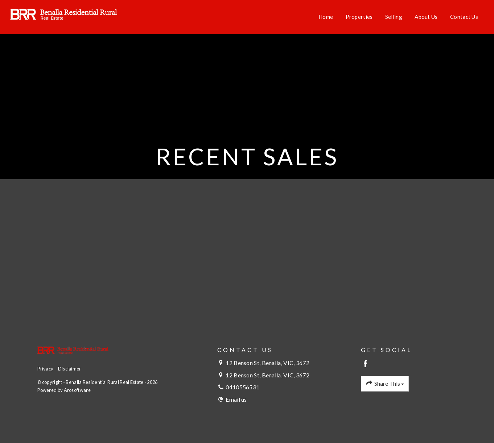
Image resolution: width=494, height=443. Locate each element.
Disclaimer (69, 369)
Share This (385, 383)
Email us (236, 399)
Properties (359, 16)
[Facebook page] (366, 364)
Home (325, 16)
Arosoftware (77, 390)
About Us (426, 16)
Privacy (45, 369)
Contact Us (464, 16)
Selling (393, 16)
